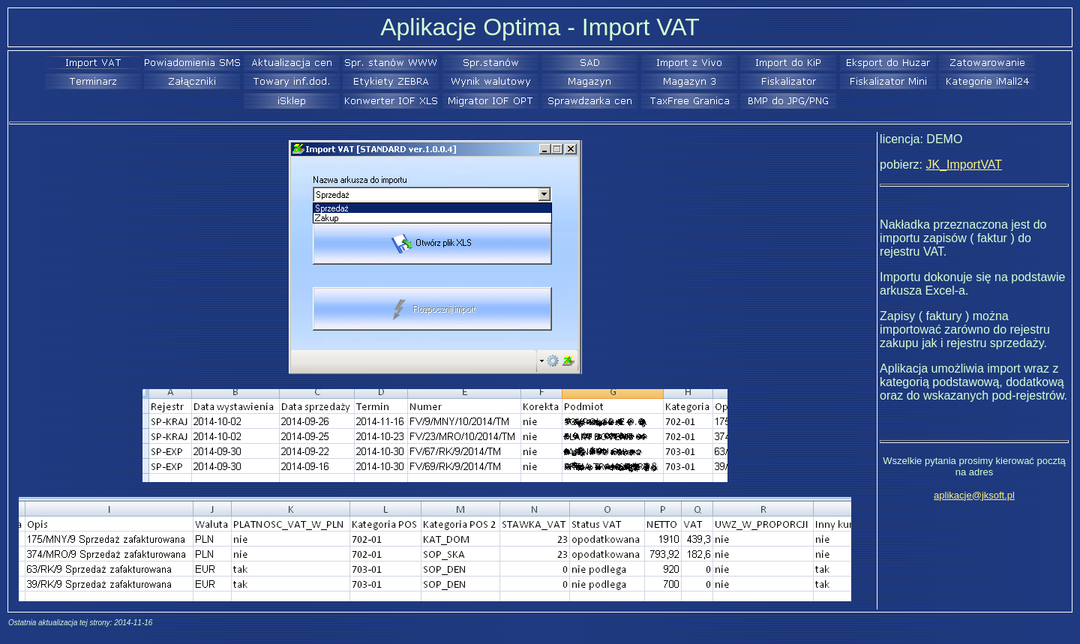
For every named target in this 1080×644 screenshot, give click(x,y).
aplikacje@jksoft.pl (974, 495)
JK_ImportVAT (964, 164)
